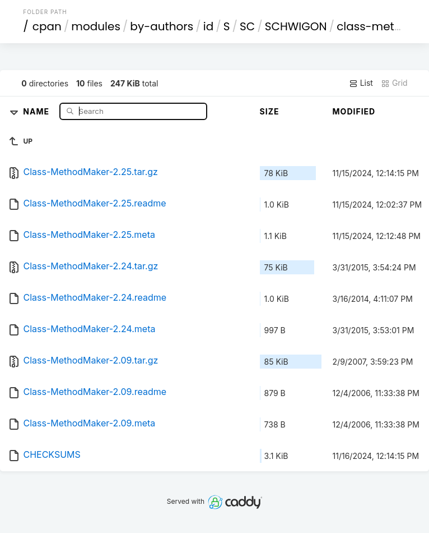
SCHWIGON (296, 26)
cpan (47, 26)
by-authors (161, 26)
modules (95, 26)
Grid (394, 83)
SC (247, 26)
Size (269, 111)
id (208, 26)
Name (37, 111)
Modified (354, 111)
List (361, 83)
